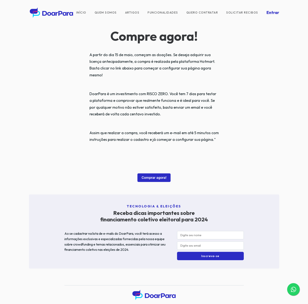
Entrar (273, 12)
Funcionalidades (163, 12)
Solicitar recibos (242, 12)
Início (81, 12)
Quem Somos (106, 12)
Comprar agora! (154, 177)
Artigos (132, 12)
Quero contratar (202, 12)
